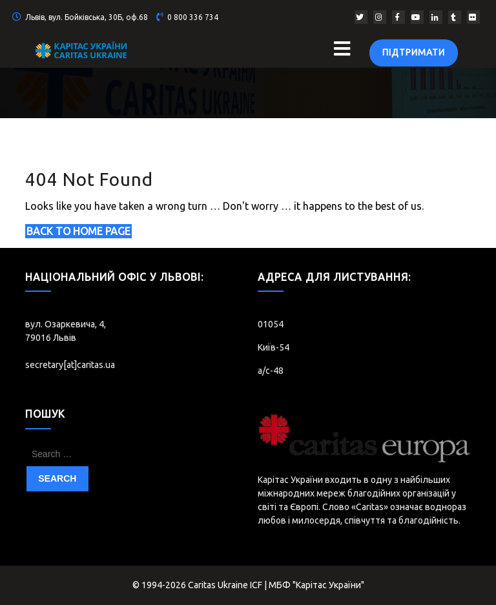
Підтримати (413, 52)
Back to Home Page (78, 231)
